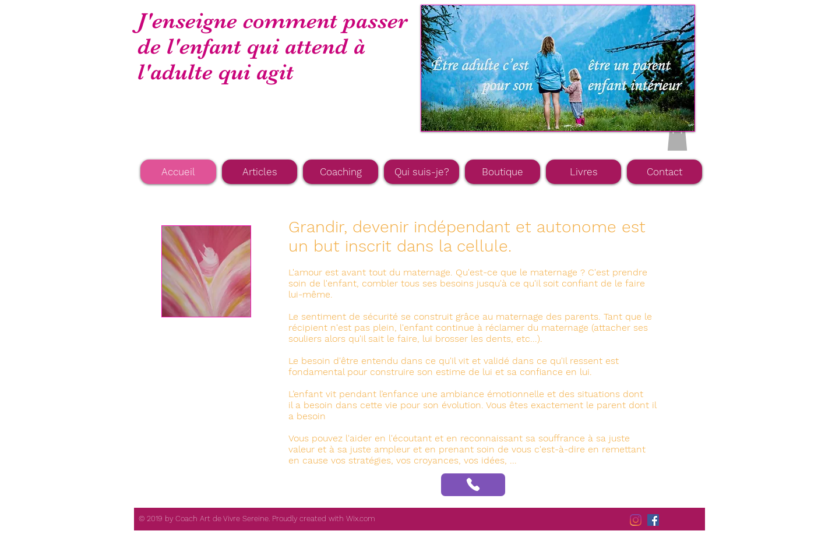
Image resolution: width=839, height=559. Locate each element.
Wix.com (360, 518)
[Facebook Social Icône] (653, 520)
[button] (677, 138)
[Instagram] (635, 520)
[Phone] (473, 484)
